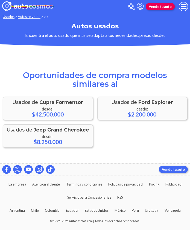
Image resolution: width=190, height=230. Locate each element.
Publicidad (173, 184)
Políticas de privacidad (125, 184)
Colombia (52, 210)
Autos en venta (29, 16)
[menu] (183, 6)
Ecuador (72, 210)
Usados (8, 16)
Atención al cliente (46, 184)
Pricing (154, 184)
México (120, 210)
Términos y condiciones (84, 184)
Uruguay (151, 210)
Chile (35, 210)
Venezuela (173, 210)
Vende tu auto (160, 6)
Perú (135, 210)
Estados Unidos (97, 210)
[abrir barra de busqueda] (131, 7)
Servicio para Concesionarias (89, 197)
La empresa (17, 184)
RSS (120, 197)
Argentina (17, 210)
